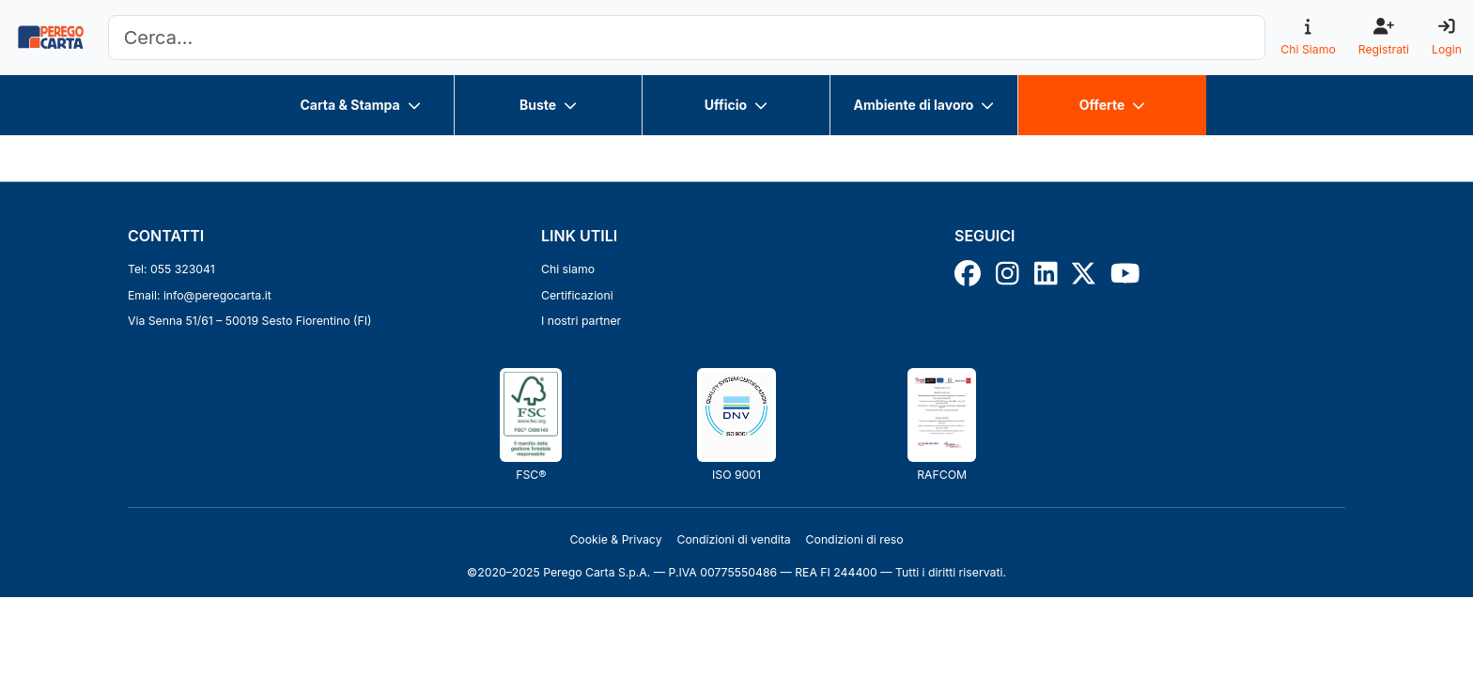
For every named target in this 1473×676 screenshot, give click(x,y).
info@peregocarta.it (217, 295)
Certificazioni (577, 295)
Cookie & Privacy (615, 539)
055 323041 (182, 269)
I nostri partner (581, 321)
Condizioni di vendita (734, 539)
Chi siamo (568, 269)
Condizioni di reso (855, 539)
